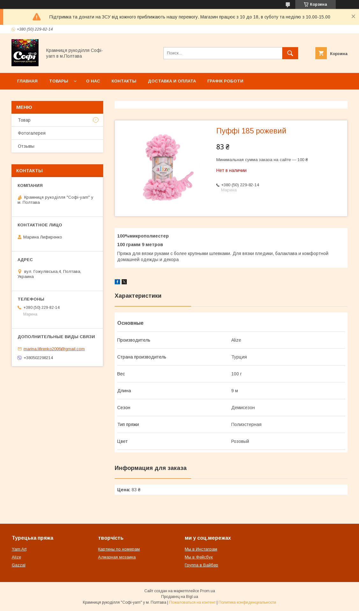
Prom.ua (207, 591)
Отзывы (26, 146)
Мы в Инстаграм (201, 549)
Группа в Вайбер (201, 565)
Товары (58, 81)
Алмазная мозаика (117, 557)
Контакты (123, 81)
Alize (16, 557)
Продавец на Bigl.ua (179, 596)
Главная (27, 81)
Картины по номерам (119, 549)
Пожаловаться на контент (192, 602)
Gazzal (18, 565)
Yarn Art (19, 549)
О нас (93, 81)
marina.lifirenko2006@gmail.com (54, 348)
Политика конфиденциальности (247, 602)
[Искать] (290, 53)
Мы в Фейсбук (199, 557)
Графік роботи (225, 81)
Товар (24, 120)
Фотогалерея (32, 133)
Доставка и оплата (172, 81)
